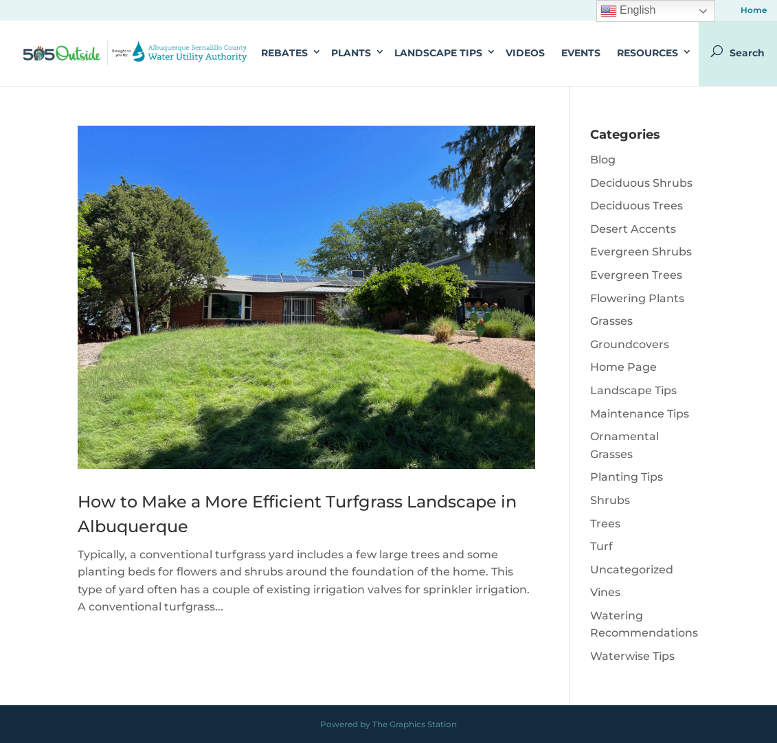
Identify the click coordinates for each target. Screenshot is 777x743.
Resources (647, 53)
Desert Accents (633, 229)
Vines (605, 592)
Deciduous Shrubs (641, 183)
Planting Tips (626, 476)
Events (580, 53)
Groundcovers (629, 344)
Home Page (623, 367)
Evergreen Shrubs (641, 251)
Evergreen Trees (636, 275)
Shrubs (610, 500)
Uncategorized (631, 569)
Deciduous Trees (636, 205)
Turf (601, 546)
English (628, 11)
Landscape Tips (438, 53)
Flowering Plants (637, 298)
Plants (351, 53)
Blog (603, 159)
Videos (525, 53)
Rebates (284, 53)
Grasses (611, 321)
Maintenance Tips (639, 413)
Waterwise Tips (632, 656)
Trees (605, 523)
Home (754, 10)
